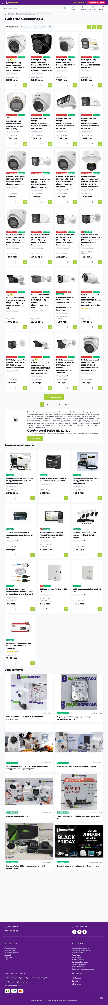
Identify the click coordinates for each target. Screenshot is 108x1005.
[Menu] (3, 3)
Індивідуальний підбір (96, 2)
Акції (6, 959)
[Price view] (99, 27)
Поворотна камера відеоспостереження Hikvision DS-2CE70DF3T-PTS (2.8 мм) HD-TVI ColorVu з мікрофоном (91, 182)
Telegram (78, 978)
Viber (76, 981)
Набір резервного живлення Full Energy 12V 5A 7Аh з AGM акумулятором (86, 480)
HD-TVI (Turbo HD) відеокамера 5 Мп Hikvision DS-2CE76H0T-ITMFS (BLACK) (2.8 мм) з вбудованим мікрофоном (41, 65)
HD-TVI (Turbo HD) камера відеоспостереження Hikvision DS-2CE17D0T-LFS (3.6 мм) (90, 123)
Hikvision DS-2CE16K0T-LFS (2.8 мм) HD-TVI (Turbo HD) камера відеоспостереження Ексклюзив (65, 240)
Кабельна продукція (79, 964)
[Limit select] (51, 27)
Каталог (11, 14)
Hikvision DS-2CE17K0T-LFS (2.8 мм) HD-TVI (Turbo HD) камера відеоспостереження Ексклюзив (40, 240)
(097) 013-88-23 (11, 931)
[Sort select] (33, 27)
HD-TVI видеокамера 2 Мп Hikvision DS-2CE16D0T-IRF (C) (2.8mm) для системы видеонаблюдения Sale (91, 300)
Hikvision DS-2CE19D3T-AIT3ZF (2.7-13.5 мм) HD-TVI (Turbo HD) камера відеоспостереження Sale (15, 303)
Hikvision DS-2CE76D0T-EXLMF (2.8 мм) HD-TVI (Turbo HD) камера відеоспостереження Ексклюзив (15, 240)
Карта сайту (8, 955)
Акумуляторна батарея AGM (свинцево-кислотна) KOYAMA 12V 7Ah (19, 535)
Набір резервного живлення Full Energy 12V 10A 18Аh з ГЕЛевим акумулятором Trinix (19, 480)
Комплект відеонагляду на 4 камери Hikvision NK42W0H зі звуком (85, 535)
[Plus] (18, 85)
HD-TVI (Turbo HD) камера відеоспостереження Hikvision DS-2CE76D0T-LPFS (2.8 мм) (40, 123)
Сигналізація (76, 957)
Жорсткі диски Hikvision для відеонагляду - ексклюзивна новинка (74, 718)
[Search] (65, 8)
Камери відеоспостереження (25, 14)
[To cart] (25, 85)
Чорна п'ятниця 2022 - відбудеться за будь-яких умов (78, 866)
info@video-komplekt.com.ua (16, 982)
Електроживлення (78, 966)
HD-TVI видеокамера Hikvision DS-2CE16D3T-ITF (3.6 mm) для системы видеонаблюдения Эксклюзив (91, 240)
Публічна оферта (10, 948)
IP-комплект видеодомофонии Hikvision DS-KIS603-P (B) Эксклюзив (18, 645)
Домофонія (76, 955)
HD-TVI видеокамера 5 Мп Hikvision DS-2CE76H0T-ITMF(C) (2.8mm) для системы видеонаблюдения (90, 365)
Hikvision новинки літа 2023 (17, 816)
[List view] (94, 27)
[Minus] (8, 85)
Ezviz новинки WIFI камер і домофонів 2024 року (76, 767)
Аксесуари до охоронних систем (83, 969)
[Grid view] (89, 27)
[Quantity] (13, 85)
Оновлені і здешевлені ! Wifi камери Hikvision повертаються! (24, 718)
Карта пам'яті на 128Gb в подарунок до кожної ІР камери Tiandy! (25, 867)
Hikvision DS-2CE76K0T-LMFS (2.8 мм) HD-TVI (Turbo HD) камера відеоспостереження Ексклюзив (65, 182)
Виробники (8, 957)
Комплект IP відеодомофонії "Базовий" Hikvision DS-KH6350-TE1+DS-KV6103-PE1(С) (52, 535)
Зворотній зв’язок (10, 950)
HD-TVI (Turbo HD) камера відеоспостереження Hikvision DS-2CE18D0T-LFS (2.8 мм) (65, 123)
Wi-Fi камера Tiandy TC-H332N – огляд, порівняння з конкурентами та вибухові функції (27, 768)
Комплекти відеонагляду (80, 948)
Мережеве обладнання (79, 962)
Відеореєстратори (78, 952)
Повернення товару (11, 952)
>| (66, 404)
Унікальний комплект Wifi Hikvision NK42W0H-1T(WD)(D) (78, 817)
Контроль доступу (78, 959)
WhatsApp (78, 984)
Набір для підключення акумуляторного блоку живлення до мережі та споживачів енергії (19, 591)
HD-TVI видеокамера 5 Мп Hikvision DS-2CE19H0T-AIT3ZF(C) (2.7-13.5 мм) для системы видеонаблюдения (40, 368)
